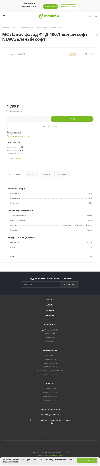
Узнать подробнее (10, 462)
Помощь (50, 383)
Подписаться (70, 284)
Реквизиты (50, 341)
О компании (50, 334)
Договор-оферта (50, 374)
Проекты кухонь (50, 400)
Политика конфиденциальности (50, 370)
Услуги (50, 310)
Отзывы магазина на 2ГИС (20, 136)
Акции (50, 305)
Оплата (46, 174)
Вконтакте (40, 432)
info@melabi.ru (52, 414)
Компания (50, 324)
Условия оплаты (50, 359)
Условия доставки (50, 363)
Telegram (46, 432)
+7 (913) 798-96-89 (50, 409)
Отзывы (31, 174)
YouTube (53, 432)
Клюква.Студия (56, 455)
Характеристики (12, 174)
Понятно (87, 461)
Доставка (62, 174)
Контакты (50, 337)
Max (60, 432)
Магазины (50, 356)
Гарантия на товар (50, 367)
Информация (50, 350)
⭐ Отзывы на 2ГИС (50, 330)
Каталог (50, 299)
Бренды (50, 315)
